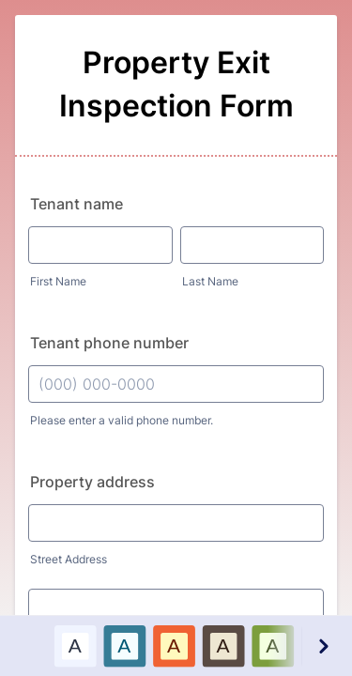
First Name (58, 281)
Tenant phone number (109, 342)
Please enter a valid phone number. (121, 420)
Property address (92, 481)
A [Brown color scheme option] (223, 645)
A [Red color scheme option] (173, 645)
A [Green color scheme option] (272, 645)
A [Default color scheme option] (75, 645)
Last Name (210, 281)
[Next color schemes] (323, 645)
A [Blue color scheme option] (123, 645)
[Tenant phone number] (176, 384)
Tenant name (76, 203)
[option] (75, 645)
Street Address (68, 559)
